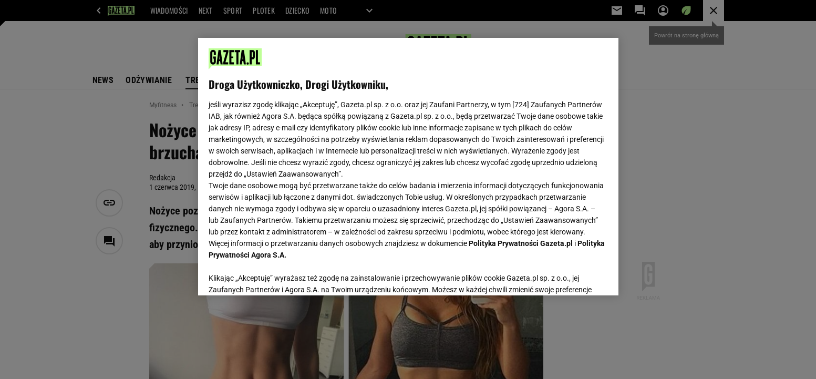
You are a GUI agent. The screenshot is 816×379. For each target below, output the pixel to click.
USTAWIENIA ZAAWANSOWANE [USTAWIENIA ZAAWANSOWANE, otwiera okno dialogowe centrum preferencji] (277, 274)
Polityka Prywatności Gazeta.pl (521, 243)
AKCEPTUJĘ (572, 275)
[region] (408, 166)
